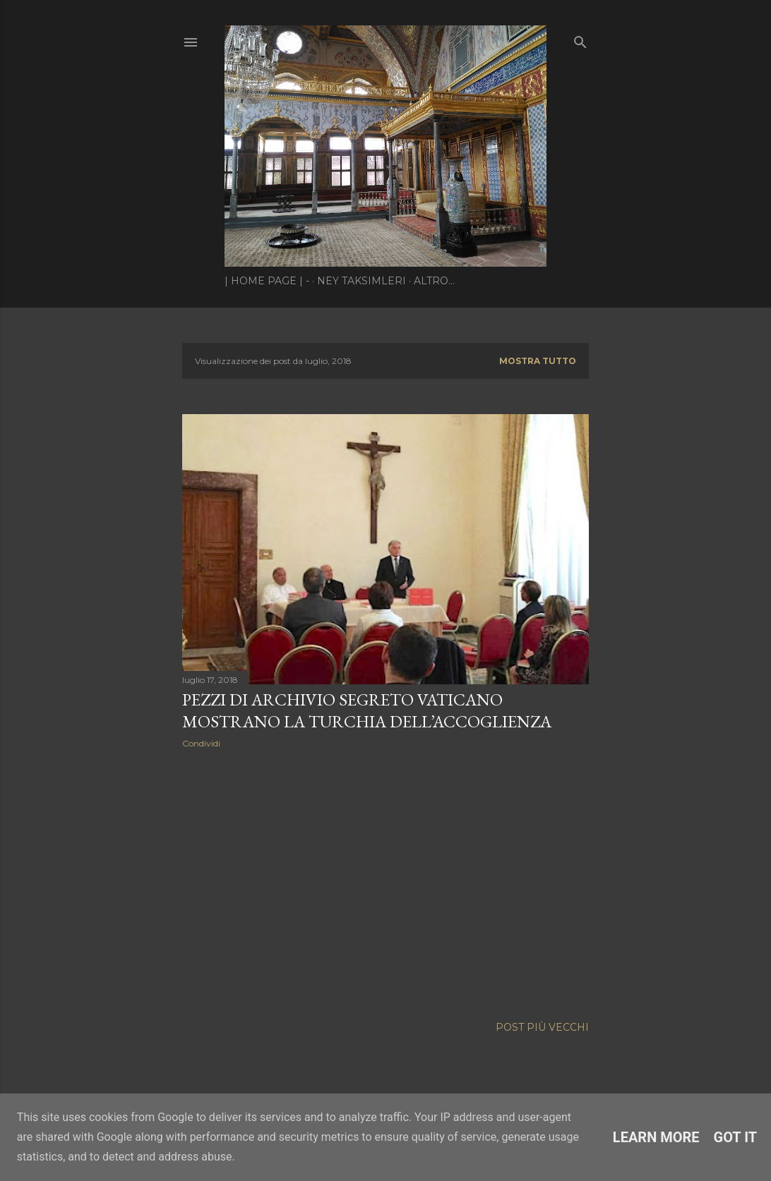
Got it (736, 1137)
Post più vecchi (542, 1027)
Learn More (656, 1137)
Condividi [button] (201, 743)
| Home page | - (267, 280)
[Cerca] (580, 39)
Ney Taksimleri (361, 280)
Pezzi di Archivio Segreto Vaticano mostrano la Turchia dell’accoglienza (366, 710)
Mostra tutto (537, 361)
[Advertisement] (385, 882)
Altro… (434, 280)
